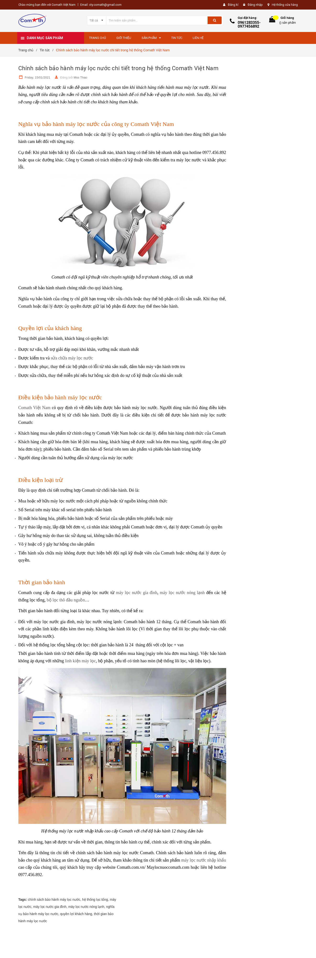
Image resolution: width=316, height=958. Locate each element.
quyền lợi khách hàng (76, 914)
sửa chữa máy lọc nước (72, 358)
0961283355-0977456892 (249, 24)
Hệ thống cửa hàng (285, 4)
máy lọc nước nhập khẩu (203, 860)
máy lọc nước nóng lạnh (182, 592)
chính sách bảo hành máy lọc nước (54, 899)
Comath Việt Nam (34, 407)
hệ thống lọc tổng (95, 899)
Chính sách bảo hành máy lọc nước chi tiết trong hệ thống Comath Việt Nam (118, 68)
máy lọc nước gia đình (136, 592)
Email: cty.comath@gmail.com (101, 4)
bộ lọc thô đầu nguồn (66, 600)
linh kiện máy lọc (80, 660)
